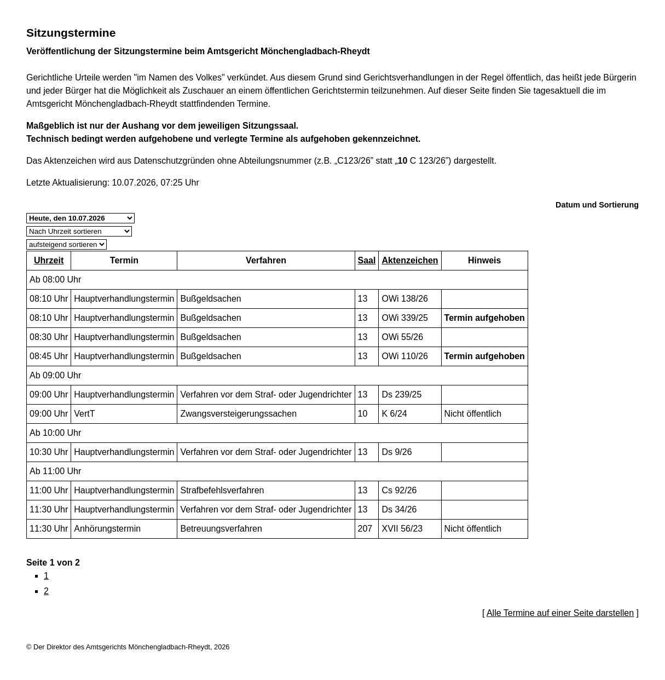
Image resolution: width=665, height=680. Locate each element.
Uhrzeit (48, 260)
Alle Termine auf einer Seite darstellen (560, 613)
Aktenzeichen (409, 260)
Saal (367, 260)
